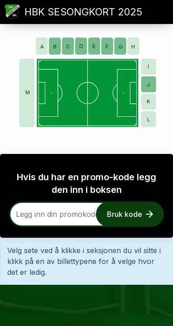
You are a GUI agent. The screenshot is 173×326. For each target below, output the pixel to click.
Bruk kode (130, 214)
